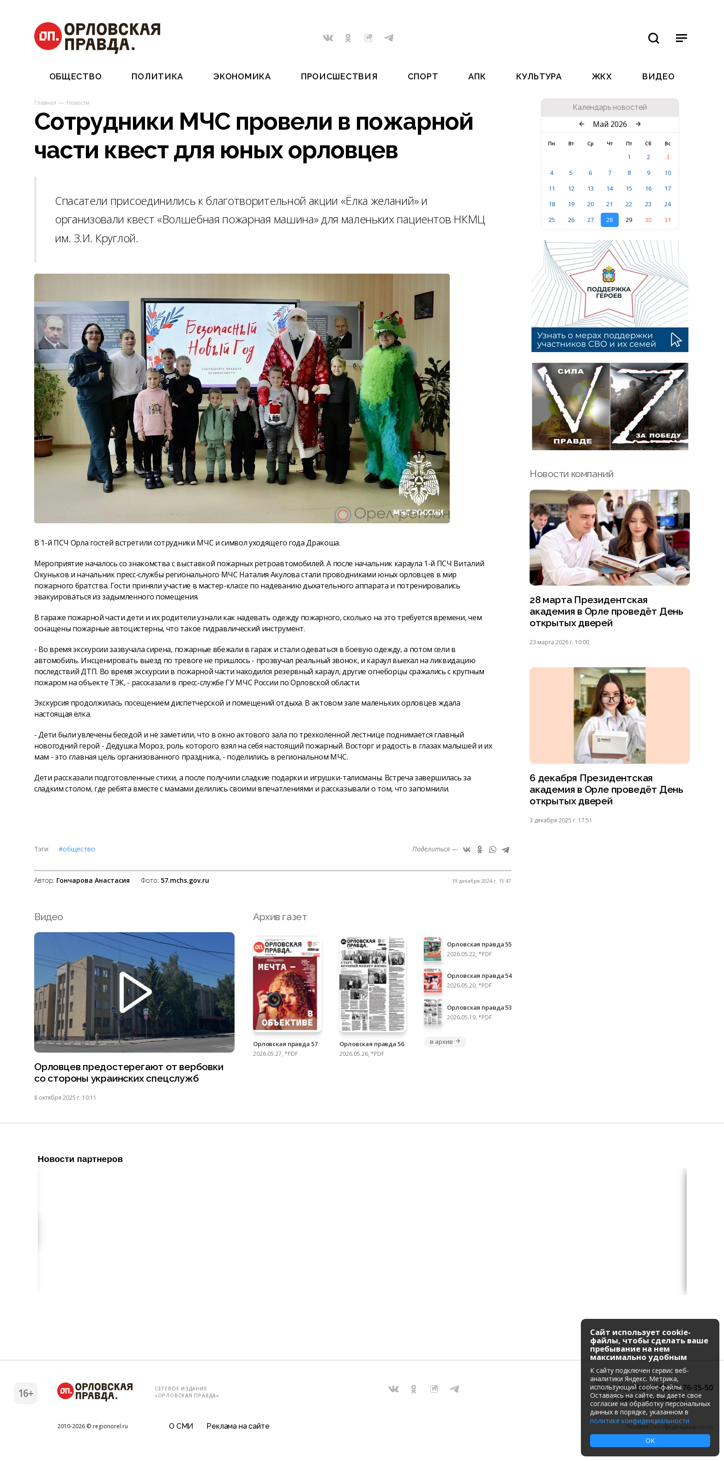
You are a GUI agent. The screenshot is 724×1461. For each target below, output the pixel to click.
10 (667, 172)
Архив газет (280, 916)
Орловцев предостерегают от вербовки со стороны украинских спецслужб (128, 1072)
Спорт (423, 76)
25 (552, 220)
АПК (477, 76)
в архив (445, 1041)
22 (629, 204)
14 (609, 188)
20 (590, 204)
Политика (157, 76)
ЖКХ (602, 76)
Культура (539, 76)
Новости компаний (571, 473)
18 (552, 204)
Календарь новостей (610, 107)
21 (609, 204)
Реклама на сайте (237, 1426)
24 (667, 204)
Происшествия (339, 76)
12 (571, 188)
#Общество (77, 848)
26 (571, 220)
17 (667, 188)
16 (648, 188)
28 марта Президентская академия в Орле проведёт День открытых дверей (606, 611)
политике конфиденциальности (639, 1420)
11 (552, 188)
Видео (658, 76)
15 (629, 188)
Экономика (242, 76)
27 (590, 220)
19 (571, 204)
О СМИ (181, 1426)
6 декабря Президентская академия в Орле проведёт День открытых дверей (606, 789)
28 (609, 220)
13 (590, 188)
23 (648, 204)
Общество (75, 76)
